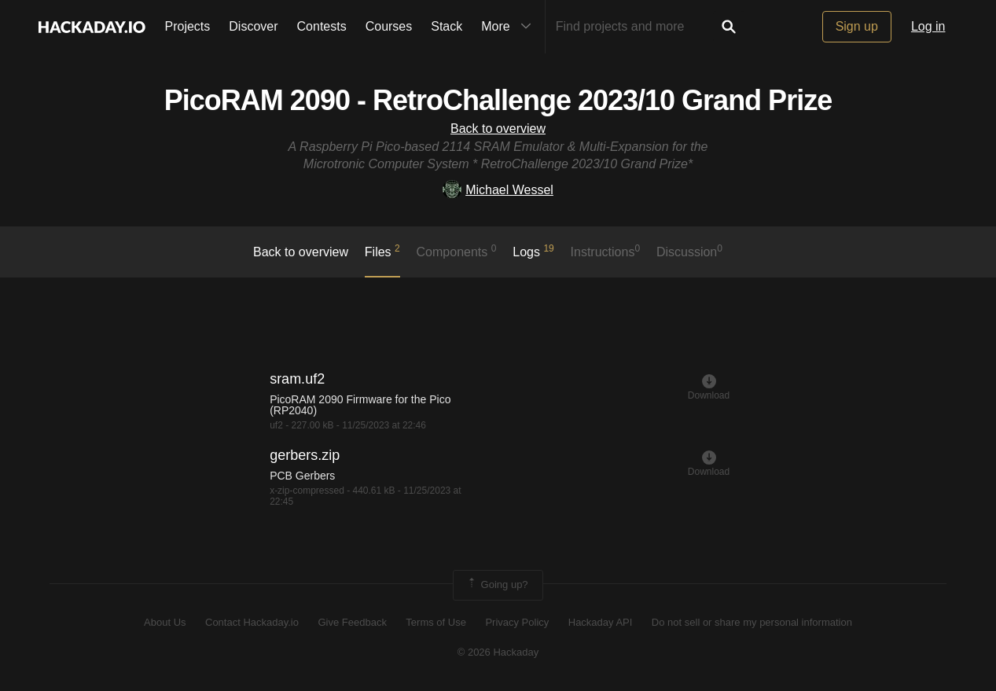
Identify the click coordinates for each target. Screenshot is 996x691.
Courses (389, 26)
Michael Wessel (498, 190)
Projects (188, 26)
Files (382, 251)
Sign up (857, 26)
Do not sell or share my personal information (752, 622)
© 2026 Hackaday (498, 652)
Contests (322, 26)
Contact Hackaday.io (252, 622)
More (509, 26)
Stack (446, 26)
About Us (165, 622)
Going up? (496, 585)
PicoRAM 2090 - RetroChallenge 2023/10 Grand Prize (498, 100)
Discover (253, 26)
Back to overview (498, 128)
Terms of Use (436, 622)
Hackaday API (600, 622)
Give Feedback (352, 622)
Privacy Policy (517, 622)
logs (533, 251)
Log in (928, 26)
